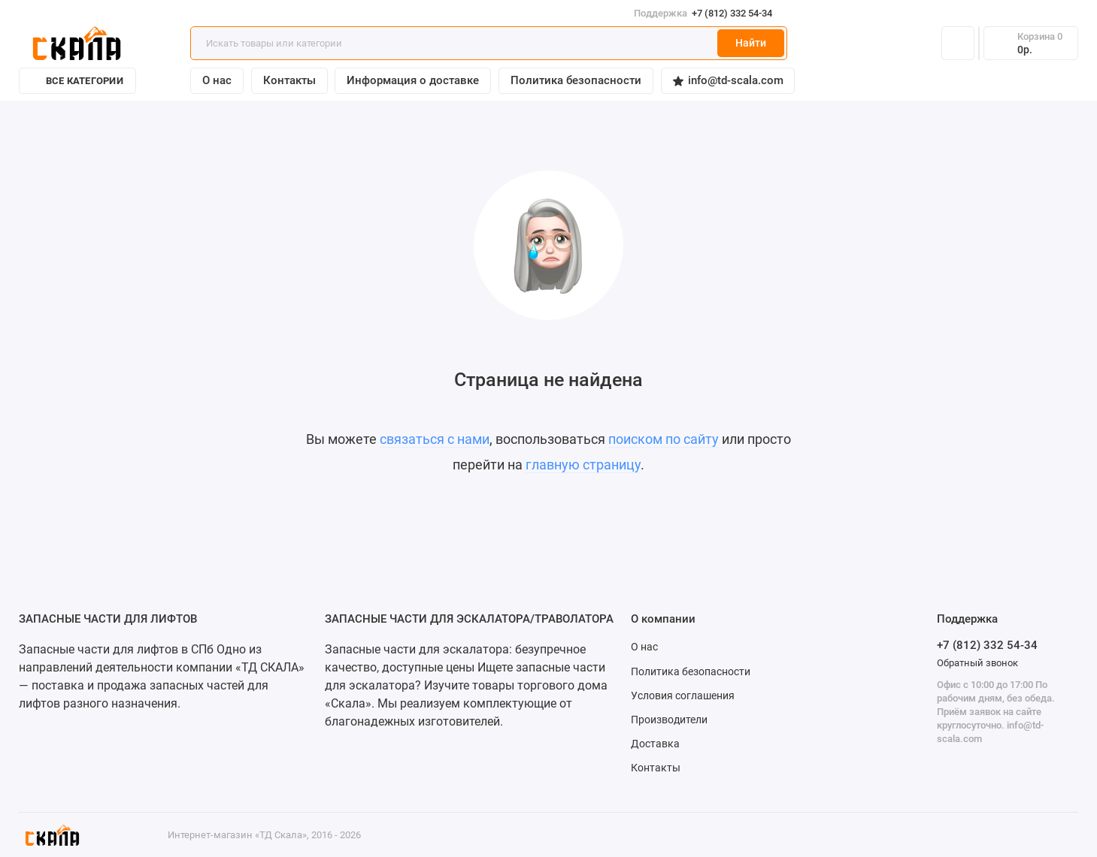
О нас (217, 80)
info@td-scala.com (728, 80)
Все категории (77, 80)
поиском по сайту (663, 439)
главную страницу (583, 464)
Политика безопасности (576, 80)
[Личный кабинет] (957, 43)
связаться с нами (434, 439)
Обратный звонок (977, 662)
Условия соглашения (683, 696)
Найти (750, 43)
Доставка (655, 744)
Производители (669, 720)
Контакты (289, 80)
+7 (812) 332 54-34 (709, 13)
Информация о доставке (413, 80)
